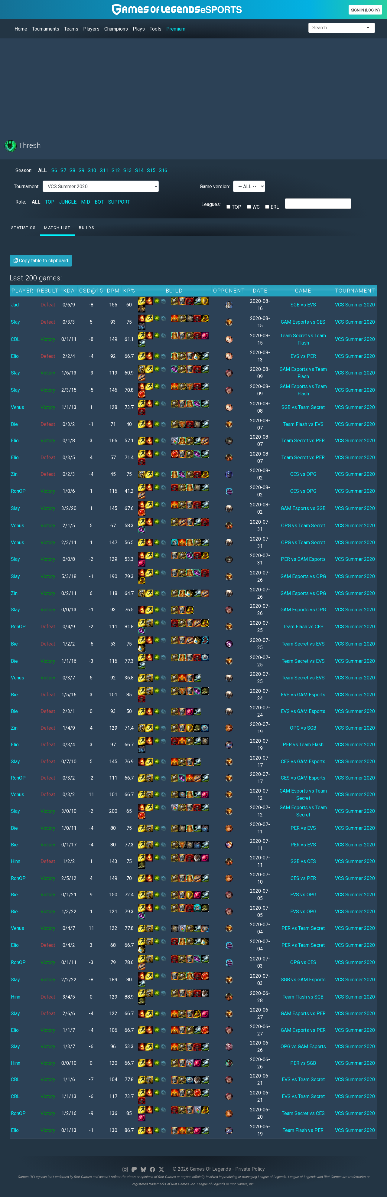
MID (85, 202)
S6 (54, 170)
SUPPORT (119, 202)
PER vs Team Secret (303, 928)
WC (256, 207)
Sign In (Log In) (365, 10)
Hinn (15, 861)
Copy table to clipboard (41, 260)
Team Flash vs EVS (303, 424)
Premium (175, 29)
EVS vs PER (303, 356)
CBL (15, 339)
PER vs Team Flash (303, 744)
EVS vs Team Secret (303, 1079)
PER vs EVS (303, 828)
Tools (155, 29)
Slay (15, 322)
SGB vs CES (303, 861)
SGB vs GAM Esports (303, 980)
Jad (15, 305)
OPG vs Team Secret (303, 525)
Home (21, 29)
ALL (42, 170)
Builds (86, 227)
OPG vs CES (303, 962)
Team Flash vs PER (303, 1130)
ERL (275, 207)
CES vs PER (303, 878)
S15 (151, 170)
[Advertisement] (186, 85)
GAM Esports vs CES (303, 322)
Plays (139, 29)
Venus (17, 407)
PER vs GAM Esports (303, 559)
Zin (14, 474)
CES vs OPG (303, 474)
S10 (92, 170)
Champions (116, 29)
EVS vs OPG (303, 895)
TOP (49, 202)
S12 (116, 170)
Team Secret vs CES (303, 1113)
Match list (57, 227)
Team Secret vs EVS (303, 644)
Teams (71, 29)
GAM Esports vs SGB (303, 508)
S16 (163, 170)
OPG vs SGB (303, 728)
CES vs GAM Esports (303, 761)
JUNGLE (67, 202)
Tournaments (45, 29)
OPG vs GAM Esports (303, 1046)
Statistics (23, 227)
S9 (81, 170)
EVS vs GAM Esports (303, 695)
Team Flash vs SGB (303, 997)
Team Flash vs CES (303, 627)
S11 (104, 170)
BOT (99, 202)
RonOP (18, 491)
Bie (14, 424)
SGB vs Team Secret (303, 407)
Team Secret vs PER (303, 440)
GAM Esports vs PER (303, 1013)
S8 (72, 170)
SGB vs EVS (303, 305)
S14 (139, 170)
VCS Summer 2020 (355, 305)
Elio (15, 356)
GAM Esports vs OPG (303, 576)
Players (91, 29)
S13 (127, 170)
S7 (63, 170)
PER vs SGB (303, 1063)
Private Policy (250, 1169)
